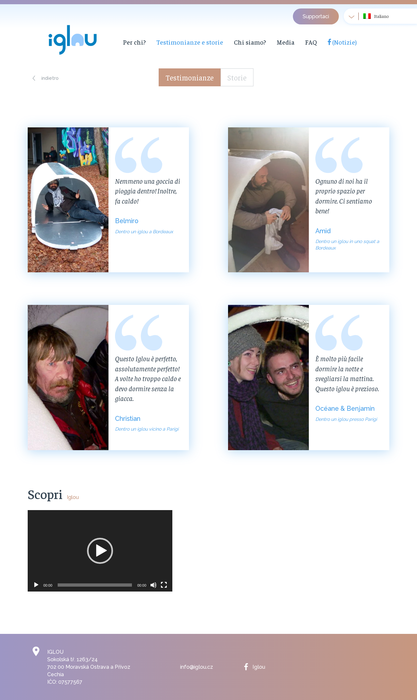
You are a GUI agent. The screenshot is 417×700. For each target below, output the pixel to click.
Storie (238, 77)
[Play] (36, 585)
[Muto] (153, 585)
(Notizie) (329, 42)
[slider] (95, 585)
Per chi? (133, 42)
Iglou (258, 667)
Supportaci (316, 16)
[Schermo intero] (164, 585)
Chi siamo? (240, 42)
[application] (100, 551)
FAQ (299, 42)
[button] (47, 78)
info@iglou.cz (196, 667)
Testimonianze (189, 77)
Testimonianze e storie (185, 42)
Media (274, 42)
